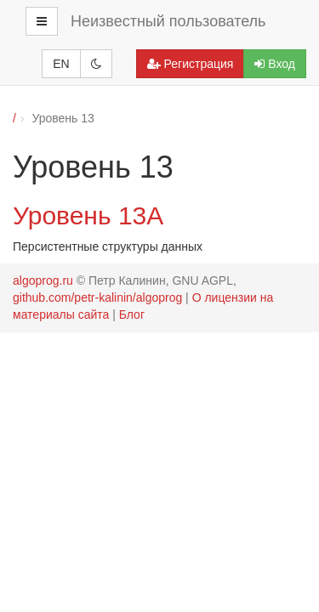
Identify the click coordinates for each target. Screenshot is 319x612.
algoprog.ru (43, 280)
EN (61, 64)
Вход (274, 64)
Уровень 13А (88, 215)
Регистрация (190, 64)
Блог (132, 314)
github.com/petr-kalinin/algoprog (97, 297)
